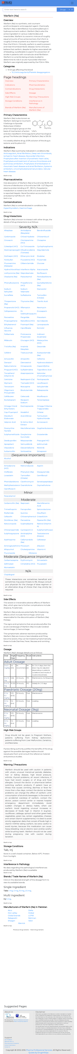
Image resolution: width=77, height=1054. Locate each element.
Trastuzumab (27, 353)
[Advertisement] (38, 946)
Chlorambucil (43, 237)
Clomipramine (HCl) (27, 241)
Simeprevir (42, 451)
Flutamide (41, 260)
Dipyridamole (43, 250)
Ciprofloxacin (10, 489)
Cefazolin (8, 517)
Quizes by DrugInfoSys (38, 1053)
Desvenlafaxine (27, 448)
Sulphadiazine (27, 524)
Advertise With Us (9, 1041)
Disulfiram (41, 513)
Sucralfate (8, 295)
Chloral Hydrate (27, 237)
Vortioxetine (26, 451)
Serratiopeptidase (45, 482)
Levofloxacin (42, 383)
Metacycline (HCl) (42, 341)
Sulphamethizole (11, 434)
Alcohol (7, 458)
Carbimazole (9, 237)
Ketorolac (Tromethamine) (44, 374)
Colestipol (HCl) (11, 246)
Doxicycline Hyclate (9, 429)
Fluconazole (9, 553)
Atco (10, 910)
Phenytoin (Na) (27, 472)
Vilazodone (9, 448)
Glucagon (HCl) (27, 340)
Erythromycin (27, 560)
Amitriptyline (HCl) (26, 535)
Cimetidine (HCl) (28, 564)
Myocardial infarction (35, 156)
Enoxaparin (42, 311)
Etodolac (41, 256)
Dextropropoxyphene (12, 250)
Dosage (32, 93)
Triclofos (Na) (10, 347)
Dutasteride (42, 434)
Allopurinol (9, 549)
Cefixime (41, 359)
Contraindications (13, 89)
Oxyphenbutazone (45, 428)
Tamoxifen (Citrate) (42, 296)
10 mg (21, 891)
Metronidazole (27, 466)
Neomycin (41, 308)
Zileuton (41, 546)
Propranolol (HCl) (11, 308)
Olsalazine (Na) (10, 277)
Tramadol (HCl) (27, 383)
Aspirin (40, 466)
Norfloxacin (42, 273)
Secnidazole (42, 321)
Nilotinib (40, 448)
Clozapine (41, 240)
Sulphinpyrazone (11, 534)
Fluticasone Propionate (26, 335)
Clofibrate (8, 472)
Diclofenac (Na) (11, 520)
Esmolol (40, 328)
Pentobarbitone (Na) (44, 278)
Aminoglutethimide (12, 546)
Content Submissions (10, 1045)
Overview (9, 81)
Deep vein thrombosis (41, 153)
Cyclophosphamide (45, 246)
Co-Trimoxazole (27, 246)
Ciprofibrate (26, 328)
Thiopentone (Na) (10, 302)
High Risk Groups (12, 97)
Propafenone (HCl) (26, 284)
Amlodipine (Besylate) (26, 231)
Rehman (32, 918)
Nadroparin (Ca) (28, 379)
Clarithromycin (27, 482)
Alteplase (8, 230)
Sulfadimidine (27, 370)
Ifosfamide (9, 513)
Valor (30, 921)
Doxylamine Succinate (26, 435)
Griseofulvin (42, 517)
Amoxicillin (9, 359)
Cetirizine (8, 379)
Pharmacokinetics (37, 85)
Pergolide (25, 317)
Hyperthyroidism (11, 208)
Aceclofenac (26, 416)
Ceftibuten (9, 396)
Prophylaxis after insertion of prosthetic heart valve (26, 159)
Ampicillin (25, 359)
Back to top (8, 175)
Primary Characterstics (39, 81)
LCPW (31, 916)
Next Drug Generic (37, 930)
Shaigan (11, 921)
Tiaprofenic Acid (44, 370)
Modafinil (25, 412)
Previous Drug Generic (21, 930)
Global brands (14, 916)
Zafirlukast (8, 564)
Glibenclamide (27, 263)
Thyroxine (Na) (27, 301)
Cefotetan (41, 540)
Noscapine (25, 387)
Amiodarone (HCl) (9, 467)
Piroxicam (25, 546)
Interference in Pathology (35, 102)
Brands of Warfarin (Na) (15, 107)
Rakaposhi (12, 918)
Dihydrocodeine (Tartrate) (28, 251)
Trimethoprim (10, 509)
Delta (30, 910)
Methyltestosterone (12, 485)
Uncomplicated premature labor (28, 169)
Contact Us (7, 1047)
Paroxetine (9, 317)
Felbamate (9, 334)
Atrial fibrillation (24, 153)
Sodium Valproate (25, 290)
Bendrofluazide (44, 230)
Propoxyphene (10, 321)
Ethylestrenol (10, 324)
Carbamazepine (11, 560)
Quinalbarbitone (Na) (44, 284)
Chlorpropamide (11, 530)
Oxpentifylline (43, 366)
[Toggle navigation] (72, 3)
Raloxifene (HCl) (28, 321)
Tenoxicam (9, 387)
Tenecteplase (43, 400)
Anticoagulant (10, 153)
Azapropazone (27, 373)
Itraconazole (42, 269)
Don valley (12, 913)
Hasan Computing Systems (21, 1021)
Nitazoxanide (26, 441)
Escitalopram (10, 400)
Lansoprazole (43, 324)
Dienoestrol (26, 363)
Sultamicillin (9, 451)
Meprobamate (27, 273)
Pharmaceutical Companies (12, 1043)
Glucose (40, 263)
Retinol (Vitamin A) (44, 525)
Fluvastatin (42, 564)
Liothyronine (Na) (11, 273)
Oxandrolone (26, 485)
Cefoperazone (10, 311)
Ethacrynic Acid (27, 256)
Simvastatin (42, 560)
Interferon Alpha (28, 269)
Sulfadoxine (26, 295)
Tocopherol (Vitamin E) (9, 374)
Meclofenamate (28, 428)
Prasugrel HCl (43, 441)
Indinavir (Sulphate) (41, 335)
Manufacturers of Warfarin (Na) (36, 108)
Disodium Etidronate (9, 417)
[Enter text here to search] (30, 10)
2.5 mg (28, 891)
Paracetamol (26, 277)
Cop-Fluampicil (11, 412)
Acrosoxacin (42, 422)
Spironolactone (44, 509)
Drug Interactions (37, 89)
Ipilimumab (42, 444)
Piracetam (41, 317)
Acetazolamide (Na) (43, 354)
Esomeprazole (27, 406)
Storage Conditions (13, 101)
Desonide (41, 347)
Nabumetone (10, 366)
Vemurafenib (26, 444)
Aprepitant (9, 444)
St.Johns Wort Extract (27, 423)
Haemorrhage (25, 208)
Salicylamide (42, 387)
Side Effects (10, 93)
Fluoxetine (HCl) (28, 260)
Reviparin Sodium (25, 401)
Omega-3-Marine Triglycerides (44, 407)
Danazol (7, 363)
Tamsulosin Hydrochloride (43, 417)
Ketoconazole (10, 524)
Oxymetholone (43, 485)
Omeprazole (26, 366)
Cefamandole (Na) (27, 541)
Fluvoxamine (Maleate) (10, 264)
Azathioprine (9, 540)
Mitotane (33, 553)
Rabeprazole (42, 390)
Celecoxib (25, 396)
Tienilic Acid (42, 301)
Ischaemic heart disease (14, 156)
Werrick (21, 923)
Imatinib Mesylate (25, 348)
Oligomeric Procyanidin (9, 391)
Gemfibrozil (42, 475)
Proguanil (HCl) (11, 370)
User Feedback (8, 1039)
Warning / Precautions (39, 97)
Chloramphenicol (28, 517)
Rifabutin (8, 340)
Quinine (24, 513)
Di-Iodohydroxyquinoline (29, 312)
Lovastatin (8, 475)
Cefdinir (7, 353)
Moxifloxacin (42, 396)
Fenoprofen (26, 509)
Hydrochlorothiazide (12, 269)
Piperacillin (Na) (44, 520)
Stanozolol (41, 289)
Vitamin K (41, 549)
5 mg (16, 891)
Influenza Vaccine (8, 329)
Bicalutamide (27, 390)
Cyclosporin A (27, 530)
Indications (10, 85)
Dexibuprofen (10, 441)
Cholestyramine (28, 549)
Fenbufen (8, 260)
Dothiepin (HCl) (11, 256)
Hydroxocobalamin (45, 363)
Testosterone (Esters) (43, 535)
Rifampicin (25, 308)
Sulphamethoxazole (45, 530)
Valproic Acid (10, 422)
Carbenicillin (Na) (11, 503)
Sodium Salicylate (8, 290)
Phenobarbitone (11, 482)
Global (31, 913)
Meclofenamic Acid (43, 504)
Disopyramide (43, 472)
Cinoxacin (8, 240)
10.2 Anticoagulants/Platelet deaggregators (31, 72)
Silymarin (8, 383)
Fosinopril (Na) (27, 324)
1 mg (11, 891)
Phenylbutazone (11, 283)
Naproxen (25, 503)
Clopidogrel (9, 575)
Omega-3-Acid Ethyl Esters (10, 407)
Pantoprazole (43, 379)
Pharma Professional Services (20, 1020)
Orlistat (40, 412)
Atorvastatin (9, 567)
